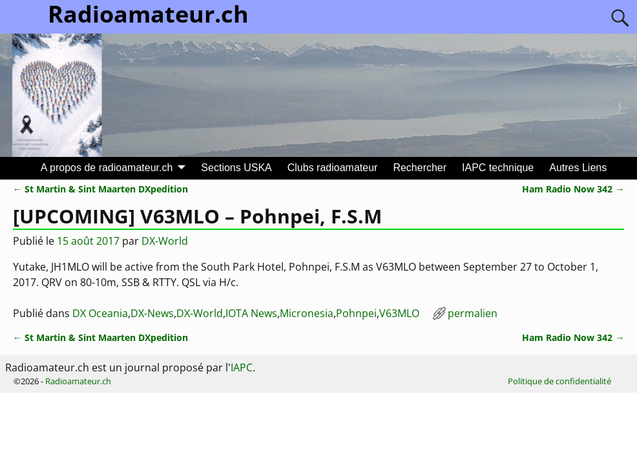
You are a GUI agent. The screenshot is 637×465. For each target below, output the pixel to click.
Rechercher (419, 167)
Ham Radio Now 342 (573, 189)
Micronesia (306, 313)
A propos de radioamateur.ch (107, 167)
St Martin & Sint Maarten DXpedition (100, 189)
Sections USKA (236, 167)
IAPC (242, 367)
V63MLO (399, 313)
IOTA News (251, 313)
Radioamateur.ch (78, 381)
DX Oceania (100, 313)
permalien (472, 313)
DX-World (199, 313)
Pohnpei (356, 313)
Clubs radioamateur (332, 167)
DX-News (152, 313)
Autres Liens (578, 167)
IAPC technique (498, 167)
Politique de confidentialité (559, 381)
